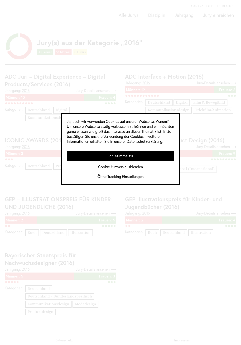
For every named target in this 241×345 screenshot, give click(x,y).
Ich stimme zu (120, 155)
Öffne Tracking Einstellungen (120, 176)
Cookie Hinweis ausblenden (120, 166)
